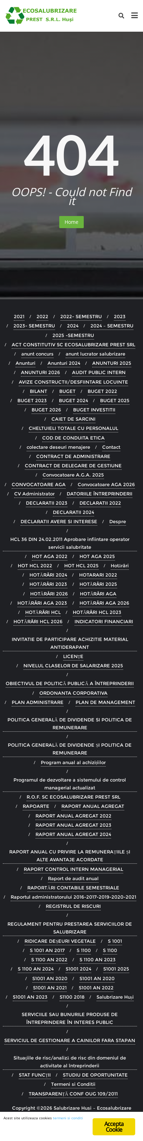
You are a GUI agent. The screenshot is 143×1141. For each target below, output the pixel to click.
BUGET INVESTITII (94, 409)
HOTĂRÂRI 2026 (49, 593)
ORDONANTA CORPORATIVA (73, 693)
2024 (72, 325)
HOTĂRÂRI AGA (98, 593)
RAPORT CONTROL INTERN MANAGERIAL (73, 869)
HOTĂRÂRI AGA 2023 (42, 603)
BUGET (67, 391)
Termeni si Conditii (73, 1084)
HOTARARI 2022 (98, 575)
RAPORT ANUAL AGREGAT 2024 (73, 834)
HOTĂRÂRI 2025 (98, 584)
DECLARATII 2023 (46, 503)
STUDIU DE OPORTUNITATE (95, 1075)
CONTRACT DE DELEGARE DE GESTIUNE (73, 465)
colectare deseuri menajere (58, 447)
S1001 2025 (116, 969)
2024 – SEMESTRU (111, 325)
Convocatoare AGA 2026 (106, 484)
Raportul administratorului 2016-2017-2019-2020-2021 (73, 897)
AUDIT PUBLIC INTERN (99, 372)
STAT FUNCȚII (35, 1075)
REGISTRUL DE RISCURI (73, 906)
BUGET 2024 (73, 400)
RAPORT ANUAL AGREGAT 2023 (73, 825)
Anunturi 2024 (64, 363)
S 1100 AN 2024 (36, 969)
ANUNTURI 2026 (40, 372)
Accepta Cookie (113, 1127)
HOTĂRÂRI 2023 (48, 584)
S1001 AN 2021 (50, 987)
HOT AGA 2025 (97, 556)
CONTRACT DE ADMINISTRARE (73, 456)
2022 (42, 316)
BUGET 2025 (115, 400)
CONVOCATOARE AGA (39, 484)
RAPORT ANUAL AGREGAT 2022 (73, 816)
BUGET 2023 (32, 400)
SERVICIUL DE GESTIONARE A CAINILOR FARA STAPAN (69, 1040)
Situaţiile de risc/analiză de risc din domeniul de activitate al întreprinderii (69, 1061)
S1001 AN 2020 (49, 978)
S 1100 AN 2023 (97, 959)
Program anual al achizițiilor (73, 762)
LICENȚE (73, 656)
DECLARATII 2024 (73, 512)
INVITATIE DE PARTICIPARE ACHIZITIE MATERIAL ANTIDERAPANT (70, 643)
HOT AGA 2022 (49, 556)
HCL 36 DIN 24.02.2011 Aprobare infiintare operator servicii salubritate (70, 543)
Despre (117, 521)
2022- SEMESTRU (81, 316)
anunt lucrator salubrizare (95, 354)
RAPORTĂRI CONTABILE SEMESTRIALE (73, 887)
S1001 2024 (78, 969)
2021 (19, 316)
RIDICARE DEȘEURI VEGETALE (60, 941)
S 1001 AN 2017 (47, 950)
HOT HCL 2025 (81, 565)
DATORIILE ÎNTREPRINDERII (99, 493)
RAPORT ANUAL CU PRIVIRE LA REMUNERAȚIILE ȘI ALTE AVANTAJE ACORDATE (69, 855)
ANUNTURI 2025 (111, 363)
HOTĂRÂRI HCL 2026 (37, 621)
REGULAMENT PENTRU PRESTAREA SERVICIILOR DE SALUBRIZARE (69, 928)
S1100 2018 (72, 997)
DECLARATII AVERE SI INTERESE (59, 521)
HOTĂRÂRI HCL (43, 612)
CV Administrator (34, 493)
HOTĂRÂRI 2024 (48, 575)
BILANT (38, 391)
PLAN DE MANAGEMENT (105, 702)
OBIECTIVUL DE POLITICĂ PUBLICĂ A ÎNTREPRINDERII (70, 683)
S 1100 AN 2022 (49, 959)
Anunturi (25, 363)
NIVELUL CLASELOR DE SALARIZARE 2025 (73, 665)
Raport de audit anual (73, 878)
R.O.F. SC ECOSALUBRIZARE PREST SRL (73, 797)
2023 (120, 316)
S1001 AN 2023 (30, 997)
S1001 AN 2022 (96, 987)
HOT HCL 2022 (35, 565)
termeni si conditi (68, 1117)
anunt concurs (37, 354)
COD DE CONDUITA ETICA (73, 438)
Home (71, 222)
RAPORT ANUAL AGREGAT (92, 806)
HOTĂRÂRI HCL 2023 (97, 612)
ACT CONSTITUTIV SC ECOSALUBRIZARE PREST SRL (73, 344)
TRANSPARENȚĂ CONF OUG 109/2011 (73, 1094)
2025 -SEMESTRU (73, 335)
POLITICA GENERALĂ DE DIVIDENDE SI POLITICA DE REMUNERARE (69, 723)
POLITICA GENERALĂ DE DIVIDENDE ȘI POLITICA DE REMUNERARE (70, 749)
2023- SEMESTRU (34, 325)
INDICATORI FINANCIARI (104, 621)
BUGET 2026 (46, 409)
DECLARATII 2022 (100, 503)
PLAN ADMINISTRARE (38, 702)
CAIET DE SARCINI (73, 419)
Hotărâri (120, 565)
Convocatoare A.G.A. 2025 (73, 475)
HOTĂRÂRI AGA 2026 (104, 603)
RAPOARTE (36, 806)
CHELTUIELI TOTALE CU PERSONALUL (73, 428)
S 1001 (115, 941)
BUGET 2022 (102, 391)
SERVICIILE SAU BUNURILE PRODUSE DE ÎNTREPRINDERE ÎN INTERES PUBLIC (70, 1018)
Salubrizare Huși (115, 997)
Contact (111, 447)
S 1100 (84, 950)
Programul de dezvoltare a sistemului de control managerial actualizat (69, 783)
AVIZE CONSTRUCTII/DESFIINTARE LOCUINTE (73, 382)
